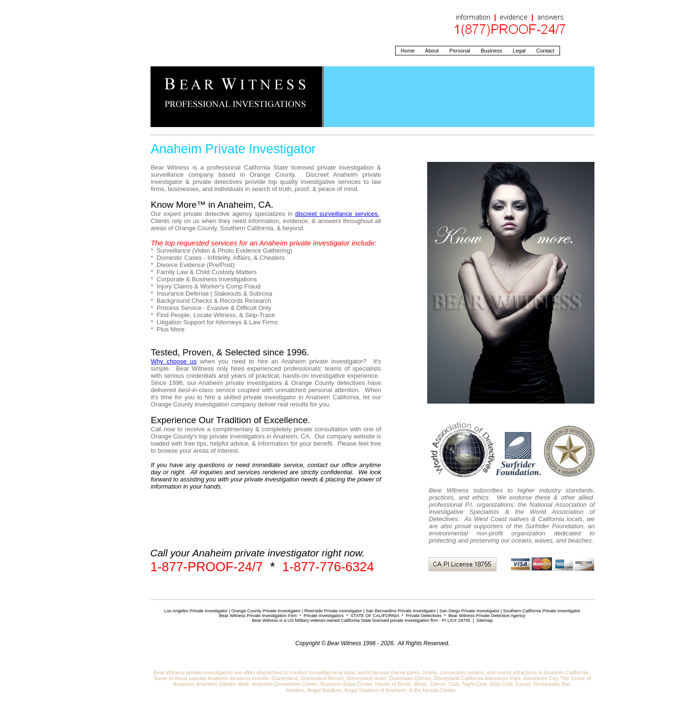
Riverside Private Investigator (333, 610)
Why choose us (174, 361)
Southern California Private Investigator (542, 610)
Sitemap (484, 620)
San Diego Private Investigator (470, 610)
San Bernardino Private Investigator (401, 610)
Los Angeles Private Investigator (195, 610)
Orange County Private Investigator (266, 610)
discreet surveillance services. (337, 213)
